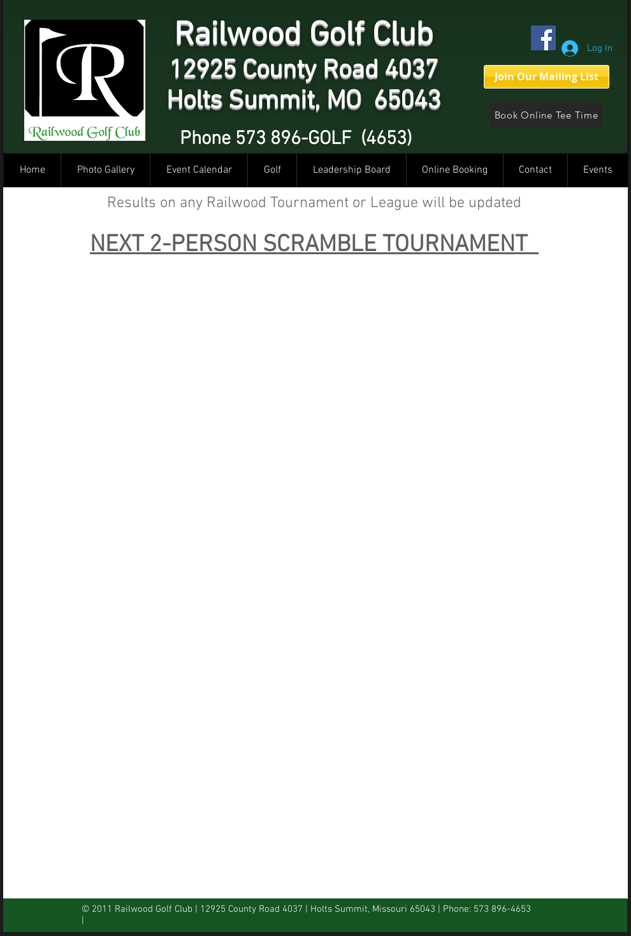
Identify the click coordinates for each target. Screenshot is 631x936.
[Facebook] (543, 37)
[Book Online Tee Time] (546, 114)
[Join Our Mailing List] (546, 77)
